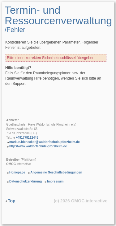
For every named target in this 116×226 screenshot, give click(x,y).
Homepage (17, 172)
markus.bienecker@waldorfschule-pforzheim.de (44, 142)
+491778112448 (27, 137)
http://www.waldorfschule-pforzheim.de (38, 146)
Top (11, 200)
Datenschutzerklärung (25, 181)
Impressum (55, 181)
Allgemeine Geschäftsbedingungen (56, 172)
